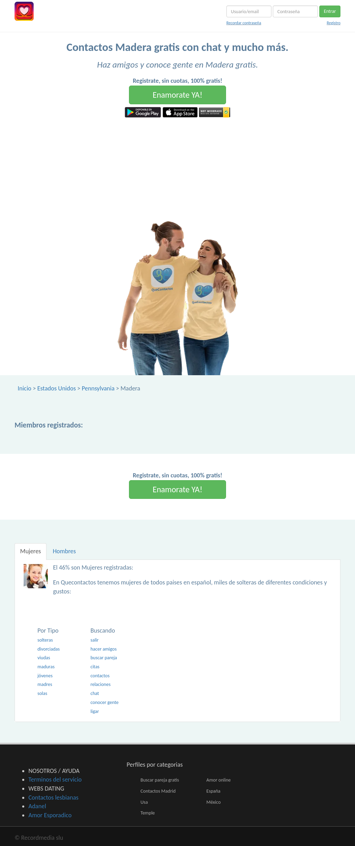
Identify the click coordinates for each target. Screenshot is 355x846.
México (213, 802)
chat (94, 693)
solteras (45, 640)
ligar (94, 711)
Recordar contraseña (243, 22)
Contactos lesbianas (53, 797)
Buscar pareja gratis (159, 780)
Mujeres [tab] (30, 551)
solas (42, 693)
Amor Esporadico (49, 815)
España (213, 791)
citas (94, 667)
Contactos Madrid (157, 791)
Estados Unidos (56, 388)
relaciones (100, 684)
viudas (43, 658)
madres (44, 684)
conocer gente (104, 702)
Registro (333, 22)
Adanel (37, 806)
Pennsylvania (98, 388)
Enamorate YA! (177, 95)
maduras (45, 667)
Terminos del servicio (55, 779)
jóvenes (45, 676)
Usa (144, 802)
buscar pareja (103, 658)
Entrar (330, 11)
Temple (147, 813)
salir (94, 640)
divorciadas (48, 649)
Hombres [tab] (64, 551)
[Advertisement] (177, 169)
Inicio (24, 388)
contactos (100, 676)
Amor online (218, 780)
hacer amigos (103, 649)
